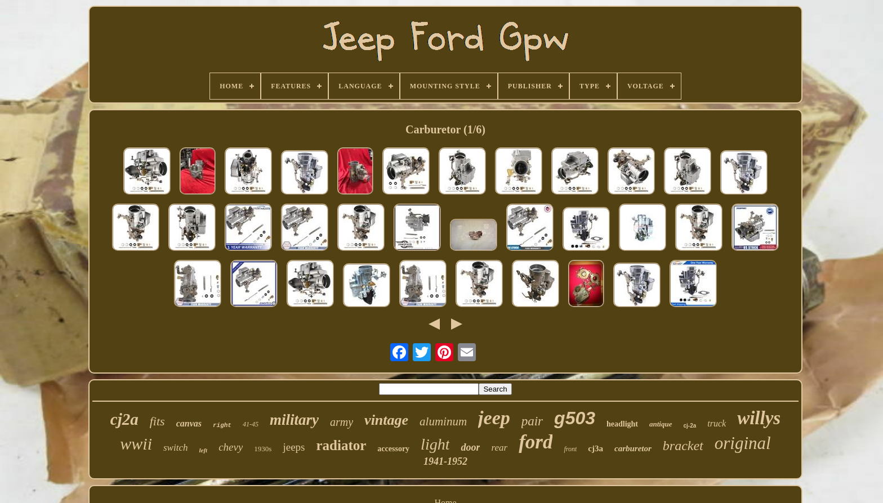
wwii (136, 443)
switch (175, 447)
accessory (393, 448)
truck (716, 423)
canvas (189, 423)
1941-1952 (445, 461)
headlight (622, 424)
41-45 (250, 424)
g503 (574, 418)
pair (532, 421)
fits (157, 421)
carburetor (633, 448)
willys (759, 418)
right (222, 425)
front (570, 449)
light (435, 444)
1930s (262, 448)
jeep (494, 417)
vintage (386, 420)
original (743, 443)
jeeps (294, 447)
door (470, 447)
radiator (341, 445)
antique (660, 424)
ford (535, 442)
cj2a (124, 419)
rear (499, 447)
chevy (230, 447)
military (294, 419)
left (203, 450)
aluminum (443, 421)
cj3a (595, 448)
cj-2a (690, 426)
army (341, 422)
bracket (683, 445)
